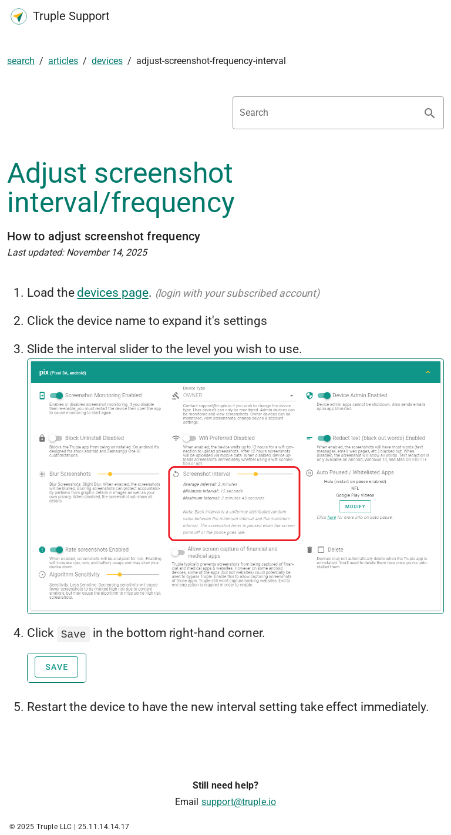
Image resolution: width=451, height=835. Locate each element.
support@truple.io (239, 800)
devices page (112, 293)
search (21, 60)
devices (107, 60)
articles (63, 60)
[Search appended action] (430, 113)
